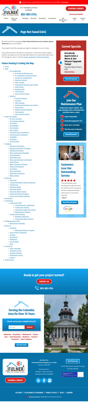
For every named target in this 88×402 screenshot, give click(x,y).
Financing (13, 228)
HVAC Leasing (19, 83)
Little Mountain (15, 338)
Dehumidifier (14, 126)
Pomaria (34, 338)
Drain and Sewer (15, 172)
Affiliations (13, 240)
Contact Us (8, 247)
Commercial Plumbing (17, 215)
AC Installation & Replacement (26, 76)
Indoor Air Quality (11, 117)
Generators (9, 199)
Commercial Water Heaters (24, 219)
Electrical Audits (15, 188)
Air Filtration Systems (17, 122)
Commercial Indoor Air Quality (25, 210)
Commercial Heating (22, 208)
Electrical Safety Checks (18, 192)
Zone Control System (22, 94)
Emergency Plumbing (17, 147)
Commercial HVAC (16, 204)
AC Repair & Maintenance (24, 74)
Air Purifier (13, 124)
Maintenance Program (22, 213)
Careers (12, 258)
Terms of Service (75, 377)
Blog (11, 244)
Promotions (14, 238)
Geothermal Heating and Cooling (26, 85)
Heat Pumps (19, 87)
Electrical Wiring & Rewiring (19, 194)
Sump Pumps (14, 163)
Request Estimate (16, 254)
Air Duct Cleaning (16, 119)
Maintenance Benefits (17, 224)
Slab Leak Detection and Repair (21, 160)
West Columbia (26, 340)
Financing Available (76, 14)
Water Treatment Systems (19, 165)
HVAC (6, 69)
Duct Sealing (14, 128)
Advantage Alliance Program (25, 231)
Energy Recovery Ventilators (19, 133)
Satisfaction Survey (16, 256)
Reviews (12, 235)
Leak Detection (15, 156)
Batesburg (16, 335)
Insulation (13, 140)
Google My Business (48, 382)
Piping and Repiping (17, 167)
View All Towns (21, 346)
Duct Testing (14, 131)
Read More (65, 2)
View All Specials (71, 76)
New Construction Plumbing (19, 153)
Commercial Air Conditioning (25, 206)
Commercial (9, 201)
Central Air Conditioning (23, 78)
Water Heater (14, 176)
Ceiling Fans (14, 185)
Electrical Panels (16, 190)
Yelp (40, 382)
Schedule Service (16, 251)
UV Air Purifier (15, 142)
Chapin (35, 335)
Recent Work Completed (18, 233)
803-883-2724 (44, 12)
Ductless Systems (21, 81)
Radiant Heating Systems (24, 110)
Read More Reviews (70, 203)
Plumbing (8, 144)
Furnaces (18, 101)
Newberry (26, 338)
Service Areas (14, 242)
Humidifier (13, 138)
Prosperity (15, 340)
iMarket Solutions (34, 397)
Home (7, 67)
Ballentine (7, 335)
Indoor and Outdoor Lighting (20, 197)
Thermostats (19, 92)
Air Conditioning (15, 72)
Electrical (8, 178)
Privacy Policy (69, 377)
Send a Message (15, 249)
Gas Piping (13, 169)
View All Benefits (71, 135)
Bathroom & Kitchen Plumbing (20, 149)
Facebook (44, 382)
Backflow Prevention (17, 151)
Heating (12, 97)
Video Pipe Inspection (17, 174)
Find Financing (73, 363)
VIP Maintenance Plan (12, 222)
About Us (8, 226)
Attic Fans (13, 181)
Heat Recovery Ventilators (19, 135)
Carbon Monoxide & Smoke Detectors (23, 183)
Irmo (6, 338)
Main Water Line (15, 158)
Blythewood (26, 335)
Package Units (20, 90)
